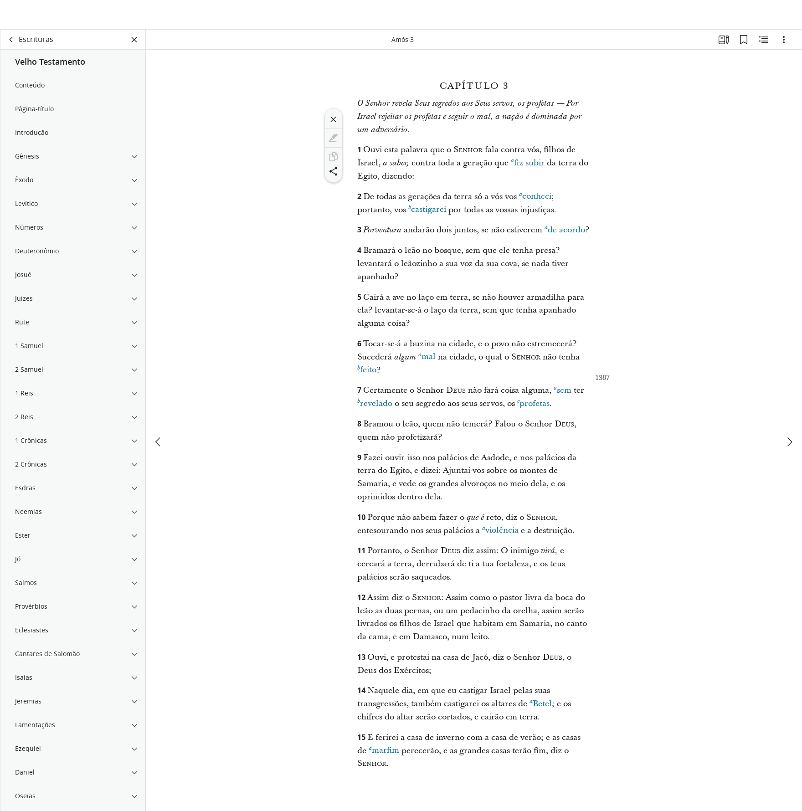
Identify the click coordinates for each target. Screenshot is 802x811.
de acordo (565, 233)
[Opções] (784, 44)
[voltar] (11, 43)
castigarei (427, 213)
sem (562, 394)
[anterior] (158, 415)
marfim (384, 754)
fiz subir (528, 166)
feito (366, 374)
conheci (535, 200)
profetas (533, 407)
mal (427, 360)
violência (500, 534)
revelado (374, 407)
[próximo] (789, 415)
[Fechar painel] (134, 43)
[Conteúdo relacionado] (764, 44)
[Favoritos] (744, 44)
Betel (541, 707)
